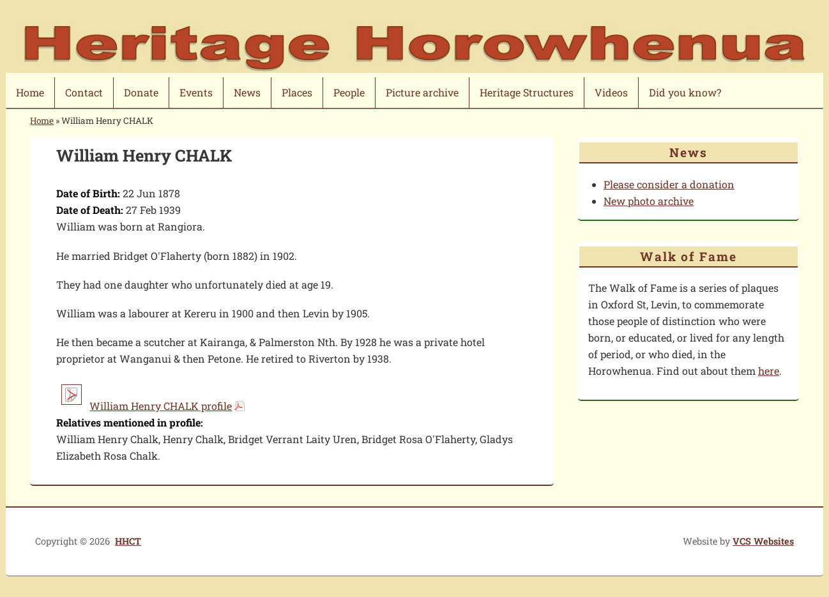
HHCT (128, 541)
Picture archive (422, 92)
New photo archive (649, 201)
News (247, 92)
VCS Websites (763, 541)
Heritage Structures (527, 92)
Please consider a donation (669, 184)
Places (297, 92)
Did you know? (685, 92)
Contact (84, 92)
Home (30, 92)
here (768, 370)
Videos (611, 92)
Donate (141, 92)
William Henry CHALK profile (160, 405)
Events (196, 92)
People (349, 92)
